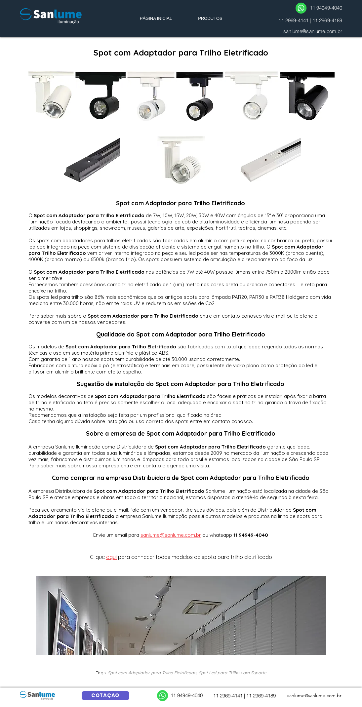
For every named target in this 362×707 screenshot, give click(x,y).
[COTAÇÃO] (105, 695)
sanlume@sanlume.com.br (312, 31)
